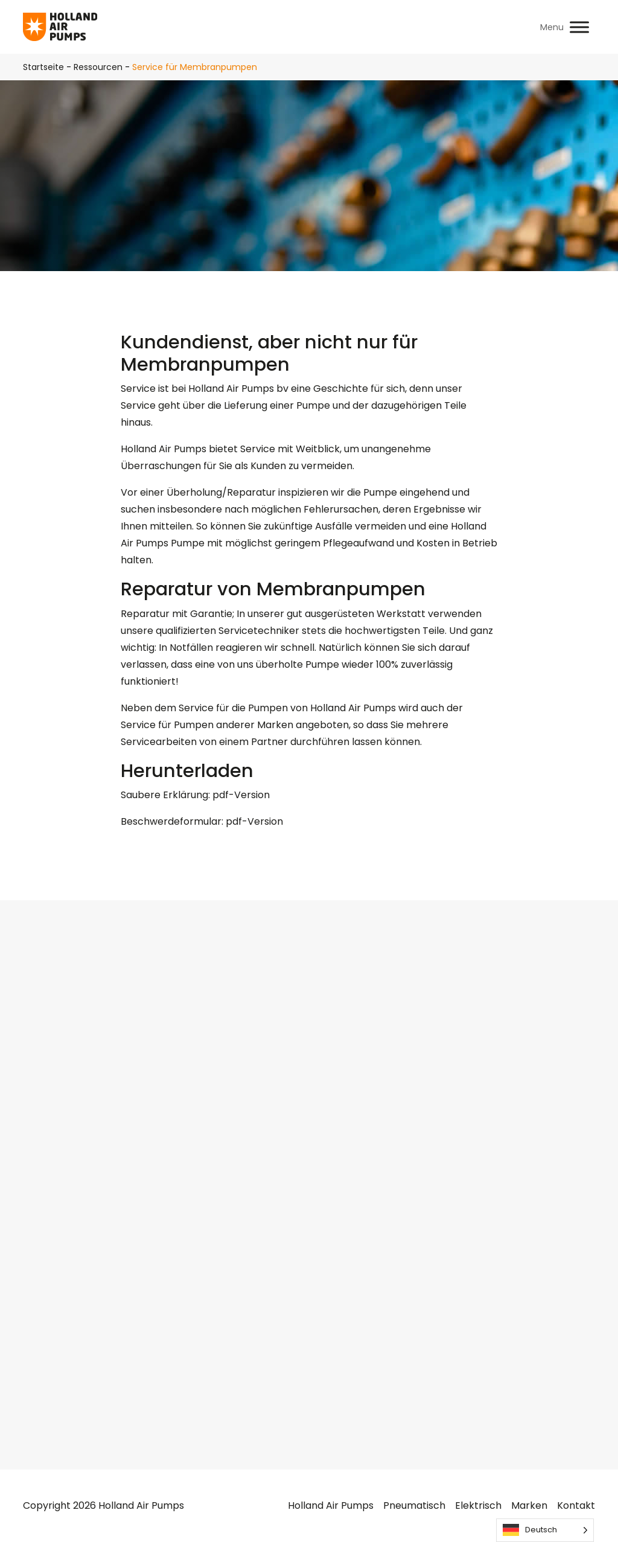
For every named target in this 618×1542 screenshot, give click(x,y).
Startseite (43, 67)
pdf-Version (241, 795)
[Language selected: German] (545, 1530)
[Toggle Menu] (579, 27)
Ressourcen (98, 67)
